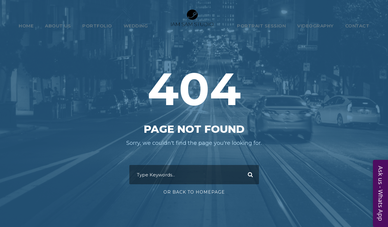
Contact (357, 26)
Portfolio (97, 26)
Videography (315, 26)
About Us (58, 26)
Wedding (136, 26)
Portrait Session (261, 26)
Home (26, 26)
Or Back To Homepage (194, 192)
